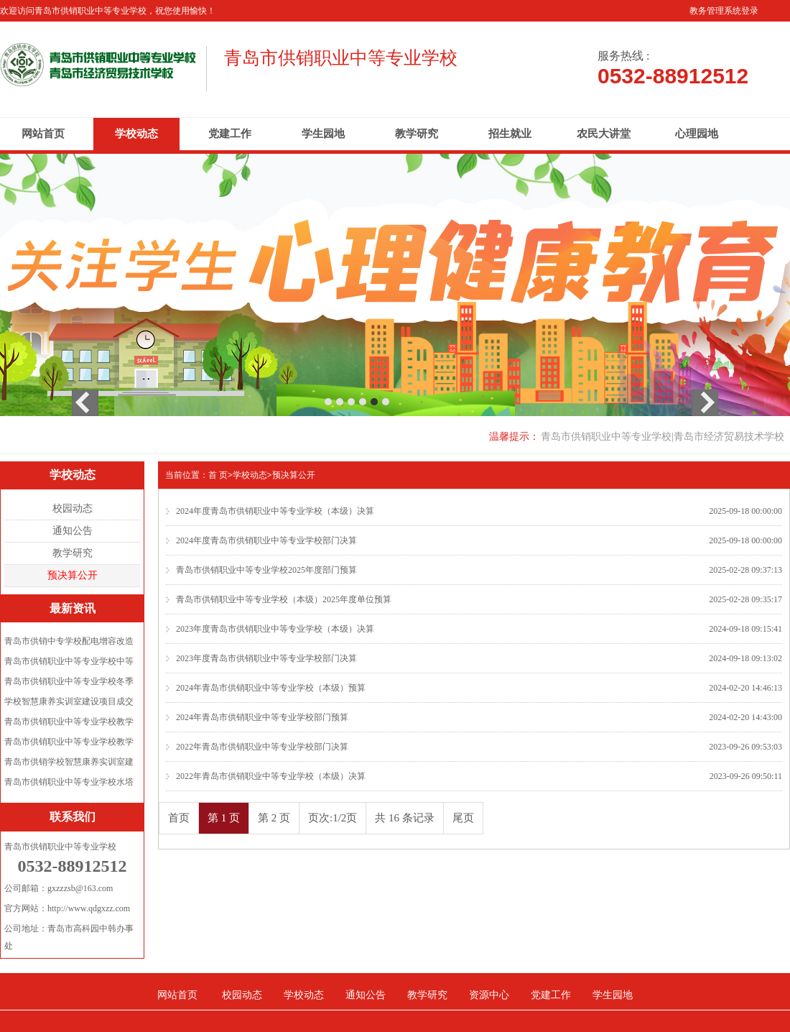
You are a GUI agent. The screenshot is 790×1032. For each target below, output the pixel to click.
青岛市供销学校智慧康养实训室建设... (69, 764)
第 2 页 (274, 818)
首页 (179, 818)
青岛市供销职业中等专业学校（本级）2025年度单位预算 (283, 599)
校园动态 (72, 508)
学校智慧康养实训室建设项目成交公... (69, 703)
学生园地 (323, 133)
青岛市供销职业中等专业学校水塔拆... (69, 784)
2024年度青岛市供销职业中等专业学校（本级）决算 (275, 511)
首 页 (218, 475)
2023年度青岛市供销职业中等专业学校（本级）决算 (275, 629)
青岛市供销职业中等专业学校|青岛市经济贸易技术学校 (662, 436)
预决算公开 (72, 575)
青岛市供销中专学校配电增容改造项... (69, 643)
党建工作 (229, 133)
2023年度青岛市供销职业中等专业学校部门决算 (266, 658)
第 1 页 (224, 818)
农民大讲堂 (604, 133)
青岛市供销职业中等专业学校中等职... (69, 663)
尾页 (463, 818)
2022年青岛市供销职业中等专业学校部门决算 (262, 747)
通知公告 (72, 530)
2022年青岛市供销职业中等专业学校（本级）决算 (271, 776)
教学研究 (416, 133)
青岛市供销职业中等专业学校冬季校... (69, 683)
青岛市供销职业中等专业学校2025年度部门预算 (266, 570)
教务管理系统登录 (723, 11)
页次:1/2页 (332, 818)
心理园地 (696, 133)
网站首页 (43, 133)
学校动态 (136, 133)
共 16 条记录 (404, 818)
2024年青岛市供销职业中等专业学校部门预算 (262, 717)
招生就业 (509, 133)
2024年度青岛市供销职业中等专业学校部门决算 (266, 540)
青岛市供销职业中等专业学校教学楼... (69, 724)
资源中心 (489, 995)
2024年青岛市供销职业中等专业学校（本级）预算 (271, 688)
